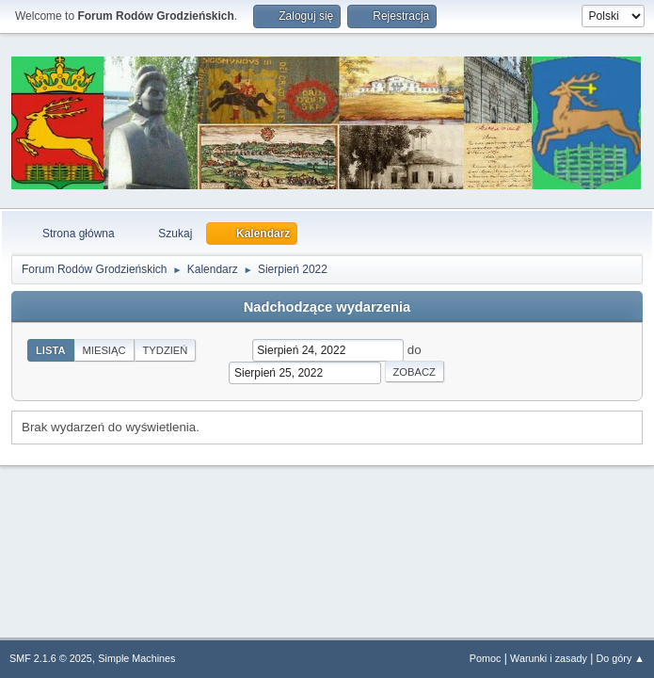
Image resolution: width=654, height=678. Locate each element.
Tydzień (165, 350)
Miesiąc (104, 350)
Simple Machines (136, 658)
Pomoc (486, 658)
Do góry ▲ (621, 658)
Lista (51, 350)
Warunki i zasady (548, 658)
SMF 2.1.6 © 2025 (50, 658)
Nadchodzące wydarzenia (327, 307)
